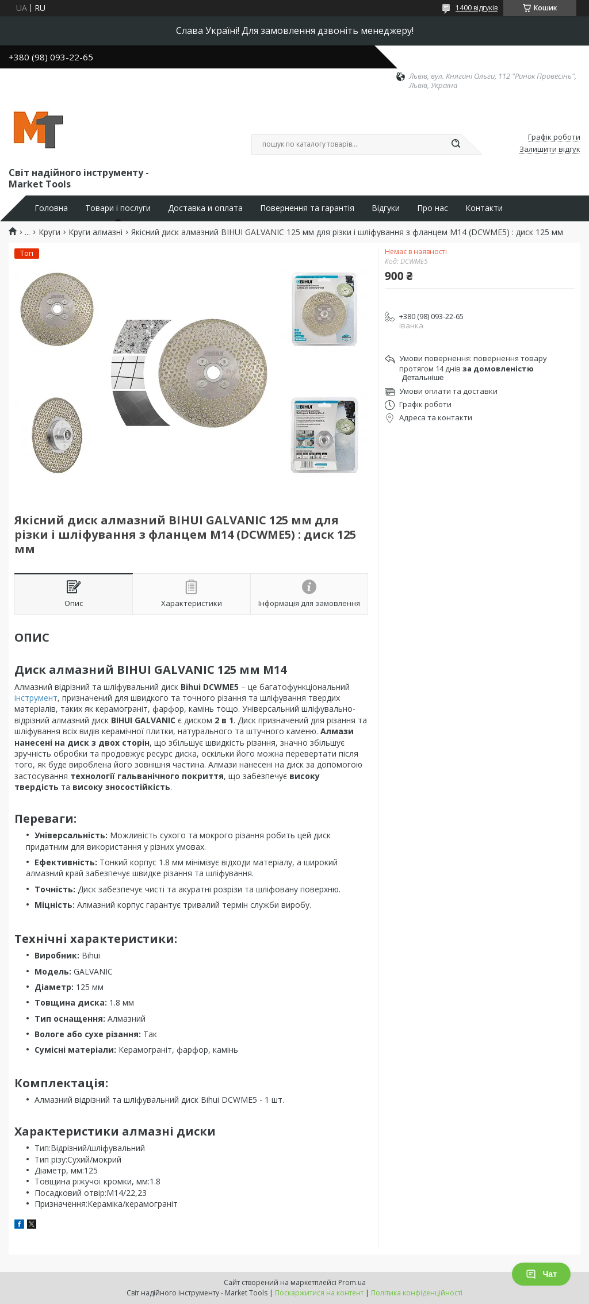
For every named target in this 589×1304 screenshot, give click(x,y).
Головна (51, 208)
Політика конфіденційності (416, 1293)
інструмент (36, 697)
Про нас (432, 208)
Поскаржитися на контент (319, 1293)
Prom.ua (352, 1282)
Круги (49, 232)
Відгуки (386, 208)
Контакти (484, 208)
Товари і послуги (118, 208)
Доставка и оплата (205, 208)
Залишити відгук (549, 149)
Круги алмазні (95, 232)
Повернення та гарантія (307, 208)
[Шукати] (455, 144)
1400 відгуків (477, 8)
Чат (541, 1274)
